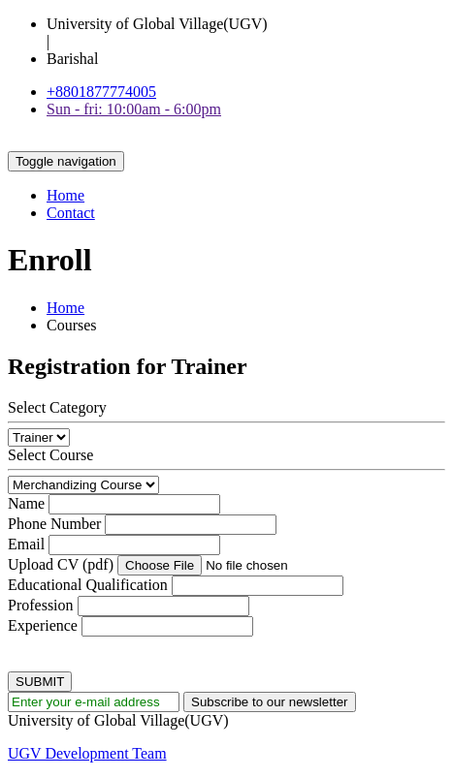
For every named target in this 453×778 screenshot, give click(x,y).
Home (65, 195)
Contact (71, 212)
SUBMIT (40, 681)
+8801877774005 (101, 91)
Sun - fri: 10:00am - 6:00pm (134, 109)
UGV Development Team (87, 753)
